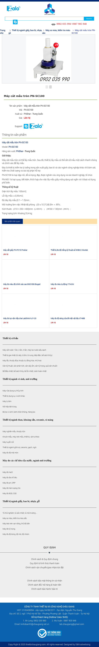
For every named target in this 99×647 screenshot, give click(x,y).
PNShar (19, 151)
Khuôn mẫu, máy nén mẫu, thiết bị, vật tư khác (21, 436)
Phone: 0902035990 (36, 126)
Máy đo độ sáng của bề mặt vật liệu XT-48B (68, 318)
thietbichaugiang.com (36, 644)
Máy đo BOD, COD (9, 493)
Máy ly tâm (7, 401)
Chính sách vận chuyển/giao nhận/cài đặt (45, 567)
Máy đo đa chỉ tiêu (10, 477)
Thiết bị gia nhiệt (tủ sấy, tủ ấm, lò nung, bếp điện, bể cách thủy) (27, 355)
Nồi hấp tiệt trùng (9, 406)
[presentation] (47, 86)
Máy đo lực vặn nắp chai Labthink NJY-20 (19, 318)
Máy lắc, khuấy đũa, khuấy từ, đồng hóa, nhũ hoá (22, 360)
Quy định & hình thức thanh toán (44, 563)
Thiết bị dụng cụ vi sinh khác (14, 396)
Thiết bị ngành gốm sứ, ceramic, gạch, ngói (19, 447)
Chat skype (26, 126)
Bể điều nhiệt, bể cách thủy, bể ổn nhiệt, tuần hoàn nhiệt (25, 371)
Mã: (20, 109)
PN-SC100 (13, 146)
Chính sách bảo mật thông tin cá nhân (44, 580)
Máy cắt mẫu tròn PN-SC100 (15, 142)
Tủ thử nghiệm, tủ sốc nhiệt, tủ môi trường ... (20, 513)
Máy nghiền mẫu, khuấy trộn (14, 431)
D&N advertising (83, 644)
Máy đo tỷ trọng (9, 529)
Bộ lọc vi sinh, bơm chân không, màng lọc (19, 412)
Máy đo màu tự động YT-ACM (62, 284)
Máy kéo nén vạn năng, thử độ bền (16, 523)
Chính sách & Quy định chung (44, 559)
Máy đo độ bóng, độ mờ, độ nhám (16, 534)
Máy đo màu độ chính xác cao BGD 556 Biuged (21, 284)
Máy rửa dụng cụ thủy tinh (13, 390)
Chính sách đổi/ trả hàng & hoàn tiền (44, 584)
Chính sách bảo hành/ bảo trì (44, 588)
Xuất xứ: (18, 113)
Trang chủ (2, 31)
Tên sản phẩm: (15, 105)
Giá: (20, 117)
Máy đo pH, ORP (9, 483)
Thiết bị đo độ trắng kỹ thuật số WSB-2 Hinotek (69, 250)
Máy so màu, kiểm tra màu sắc (15, 518)
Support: (18, 126)
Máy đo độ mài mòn (10, 452)
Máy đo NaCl (8, 472)
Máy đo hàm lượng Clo (11, 488)
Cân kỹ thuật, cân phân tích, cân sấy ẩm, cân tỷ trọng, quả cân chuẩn (30, 366)
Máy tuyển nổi (8, 442)
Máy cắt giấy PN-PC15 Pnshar (15, 250)
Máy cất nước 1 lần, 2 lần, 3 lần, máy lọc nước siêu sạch (24, 350)
